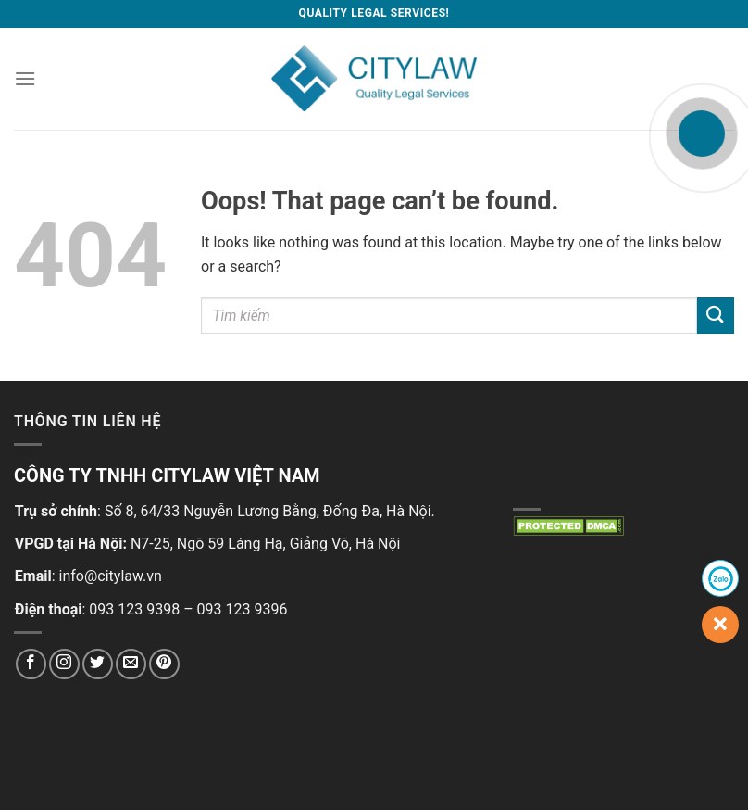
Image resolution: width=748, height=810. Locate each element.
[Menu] (25, 78)
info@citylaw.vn (110, 576)
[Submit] (715, 315)
